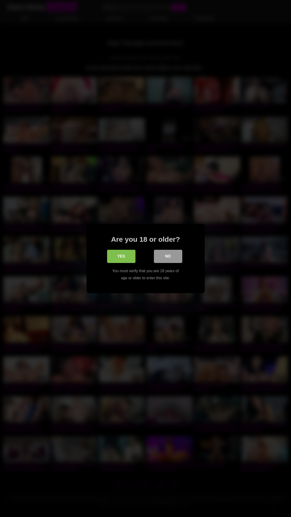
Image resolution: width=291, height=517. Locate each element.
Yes (121, 256)
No (168, 256)
